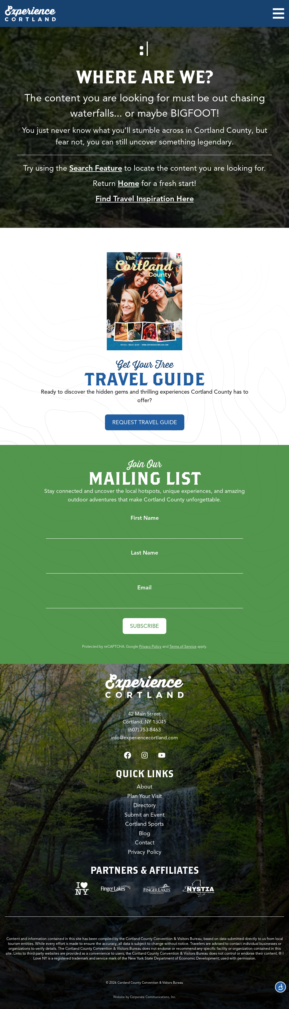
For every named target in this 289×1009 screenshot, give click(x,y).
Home (128, 183)
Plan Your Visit (144, 796)
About (144, 786)
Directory (144, 805)
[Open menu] (278, 13)
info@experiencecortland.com (144, 738)
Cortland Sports (144, 824)
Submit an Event (144, 814)
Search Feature (95, 168)
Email (144, 587)
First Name (145, 518)
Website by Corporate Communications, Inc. (144, 997)
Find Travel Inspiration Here (145, 198)
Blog (144, 833)
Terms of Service (183, 646)
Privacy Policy (150, 646)
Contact (144, 842)
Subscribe (144, 626)
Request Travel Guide (144, 422)
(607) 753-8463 (144, 730)
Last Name (144, 552)
